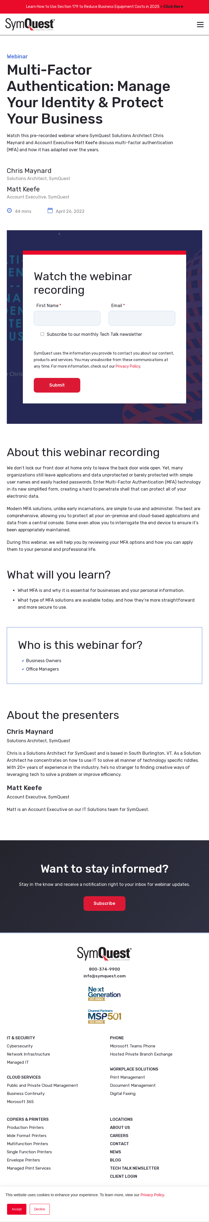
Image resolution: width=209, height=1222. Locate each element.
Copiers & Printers (28, 1119)
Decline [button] (39, 1209)
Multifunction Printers (27, 1143)
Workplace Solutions (134, 1069)
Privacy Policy (152, 1195)
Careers (119, 1135)
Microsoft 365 (20, 1101)
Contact (119, 1143)
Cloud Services (24, 1077)
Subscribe (104, 903)
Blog (115, 1160)
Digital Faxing (123, 1093)
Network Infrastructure (28, 1054)
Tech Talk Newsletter (134, 1168)
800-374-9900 (104, 969)
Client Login (123, 1176)
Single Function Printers (29, 1152)
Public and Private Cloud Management (42, 1085)
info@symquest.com (105, 976)
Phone (117, 1037)
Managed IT (18, 1062)
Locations (121, 1119)
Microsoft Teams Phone (132, 1046)
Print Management (127, 1077)
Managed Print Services (29, 1168)
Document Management (133, 1085)
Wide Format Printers (27, 1135)
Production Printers (25, 1127)
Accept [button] (17, 1209)
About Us (120, 1127)
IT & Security (21, 1037)
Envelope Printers (23, 1160)
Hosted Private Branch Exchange (141, 1054)
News (115, 1152)
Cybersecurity (20, 1046)
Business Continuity (26, 1093)
